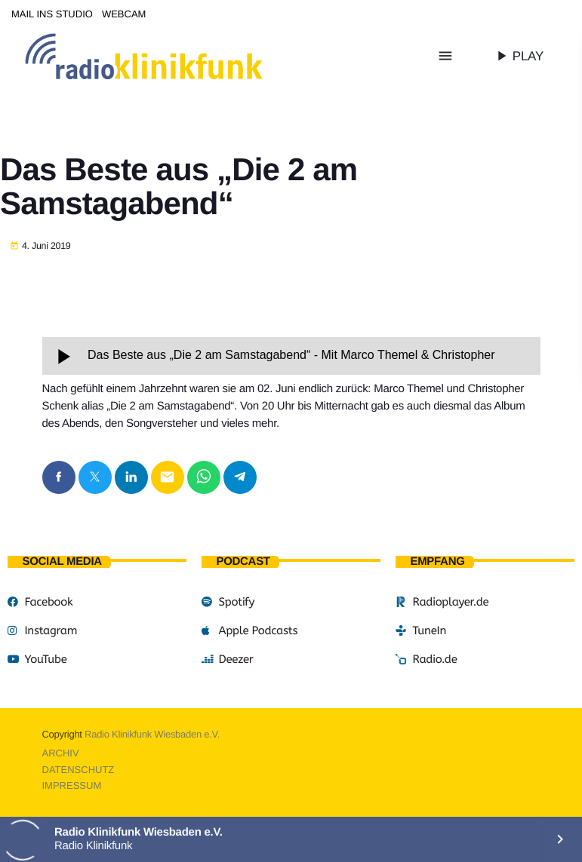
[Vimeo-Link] (175, 55)
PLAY (518, 56)
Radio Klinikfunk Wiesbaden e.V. (152, 734)
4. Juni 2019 (40, 247)
